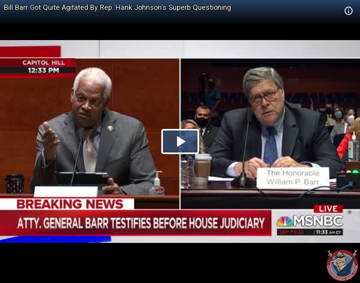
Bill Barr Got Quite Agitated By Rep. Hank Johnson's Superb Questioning (117, 7)
